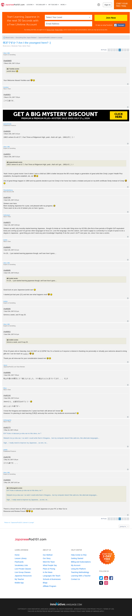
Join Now (111, 18)
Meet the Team (49, 562)
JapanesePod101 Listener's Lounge (50, 37)
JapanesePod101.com (82, 609)
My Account (75, 565)
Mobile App (19, 583)
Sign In (107, 5)
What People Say (50, 565)
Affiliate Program (49, 586)
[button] (99, 4)
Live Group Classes (22, 572)
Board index (10, 37)
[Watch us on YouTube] (106, 578)
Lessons (30, 5)
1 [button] (111, 50)
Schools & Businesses (52, 579)
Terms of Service (92, 611)
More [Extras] (63, 5)
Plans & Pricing (49, 569)
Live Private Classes (23, 569)
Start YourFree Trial (123, 4)
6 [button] (125, 50)
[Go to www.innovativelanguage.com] (66, 603)
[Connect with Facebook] (120, 25)
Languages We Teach (51, 576)
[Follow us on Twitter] (101, 578)
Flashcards (19, 562)
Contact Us (75, 579)
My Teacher (52, 5)
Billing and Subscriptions (81, 562)
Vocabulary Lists (21, 565)
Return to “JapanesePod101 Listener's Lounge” (19, 522)
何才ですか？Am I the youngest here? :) (27, 42)
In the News (47, 572)
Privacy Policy (59, 29)
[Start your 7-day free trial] (107, 557)
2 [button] (114, 50)
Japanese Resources (23, 576)
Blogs (45, 583)
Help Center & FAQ (78, 555)
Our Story (47, 558)
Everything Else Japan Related (26, 37)
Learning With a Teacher (81, 576)
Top (128, 84)
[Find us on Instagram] (106, 583)
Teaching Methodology (80, 572)
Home (17, 555)
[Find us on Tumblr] (101, 583)
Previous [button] (109, 50)
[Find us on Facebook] (111, 578)
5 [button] (122, 50)
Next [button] (128, 50)
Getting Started (77, 558)
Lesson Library (21, 558)
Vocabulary (40, 5)
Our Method (47, 555)
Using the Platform (78, 569)
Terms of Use (50, 29)
